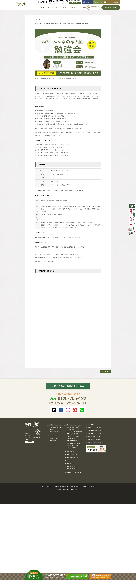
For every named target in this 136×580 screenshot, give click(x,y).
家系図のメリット (55, 438)
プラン (69, 424)
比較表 (51, 429)
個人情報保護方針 (75, 486)
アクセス (75, 2)
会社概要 (57, 486)
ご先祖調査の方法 (72, 441)
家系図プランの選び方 (73, 427)
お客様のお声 (70, 463)
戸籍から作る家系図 (72, 434)
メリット (52, 435)
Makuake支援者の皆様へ (74, 472)
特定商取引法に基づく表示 (90, 486)
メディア (69, 460)
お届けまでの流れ (72, 454)
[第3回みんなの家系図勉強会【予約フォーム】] (68, 318)
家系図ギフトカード (72, 451)
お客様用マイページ (72, 457)
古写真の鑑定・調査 (72, 445)
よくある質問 (91, 424)
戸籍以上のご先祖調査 (73, 436)
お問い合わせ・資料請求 (94, 427)
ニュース (41, 486)
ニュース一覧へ (106, 372)
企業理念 (49, 486)
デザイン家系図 (71, 448)
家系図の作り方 (54, 431)
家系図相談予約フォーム (94, 430)
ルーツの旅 (53, 440)
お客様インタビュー (72, 466)
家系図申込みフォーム (94, 436)
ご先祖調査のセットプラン (74, 429)
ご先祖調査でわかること (73, 443)
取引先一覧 (65, 486)
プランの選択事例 (72, 438)
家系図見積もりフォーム (94, 433)
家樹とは (52, 424)
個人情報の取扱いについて (95, 439)
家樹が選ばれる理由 (55, 427)
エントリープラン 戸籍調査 (74, 431)
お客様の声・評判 (72, 468)
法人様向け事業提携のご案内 (96, 442)
